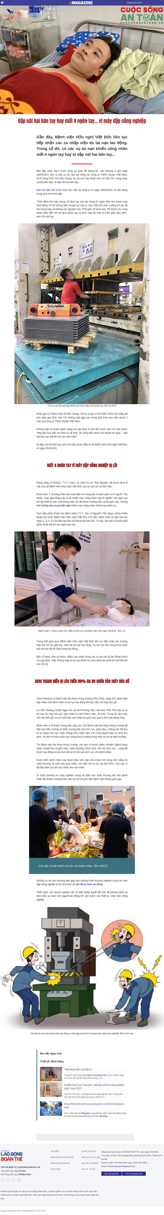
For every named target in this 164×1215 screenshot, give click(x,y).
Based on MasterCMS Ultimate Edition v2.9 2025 (23, 1211)
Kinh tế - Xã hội (88, 1169)
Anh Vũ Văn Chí (46, 190)
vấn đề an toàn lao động (89, 884)
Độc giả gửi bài (111, 1173)
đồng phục (86, 1113)
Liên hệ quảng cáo (134, 1173)
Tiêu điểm (54, 1151)
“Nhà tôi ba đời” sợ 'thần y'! (78, 1069)
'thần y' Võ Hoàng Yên (96, 1075)
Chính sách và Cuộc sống (62, 1157)
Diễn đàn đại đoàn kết (60, 1163)
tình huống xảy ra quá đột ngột (54, 505)
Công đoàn (55, 1169)
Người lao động (88, 1151)
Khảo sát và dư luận (90, 1157)
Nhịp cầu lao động (90, 1163)
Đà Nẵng (103, 1116)
